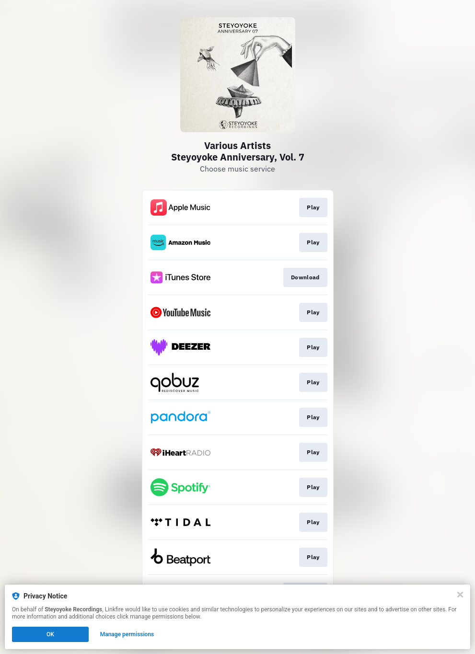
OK (50, 634)
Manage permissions (127, 634)
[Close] (460, 594)
